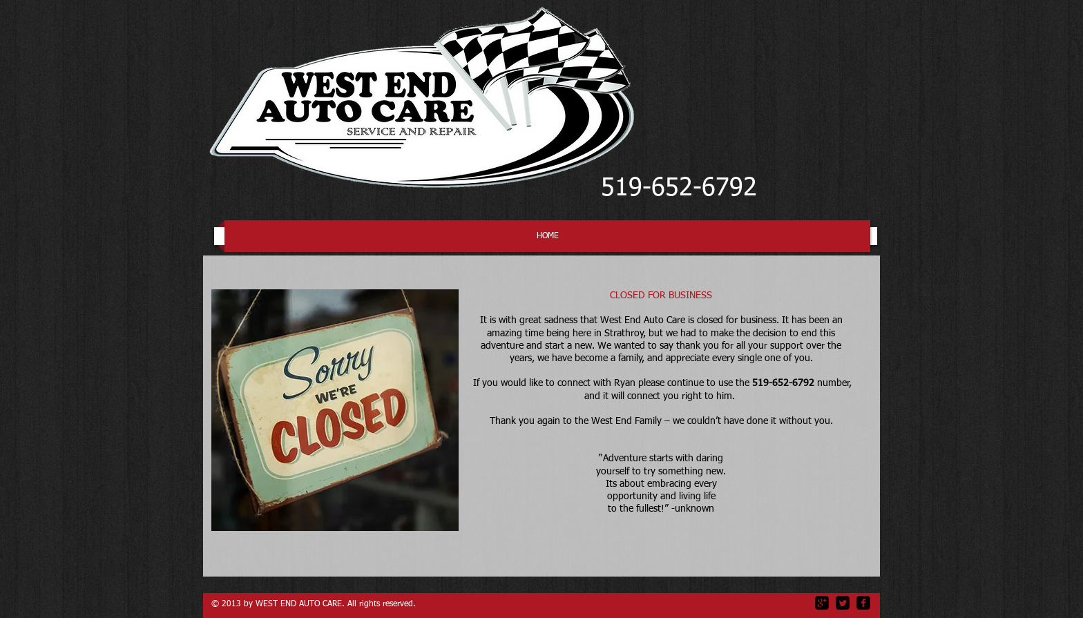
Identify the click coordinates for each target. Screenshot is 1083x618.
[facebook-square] (863, 603)
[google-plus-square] (822, 603)
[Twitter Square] (843, 603)
